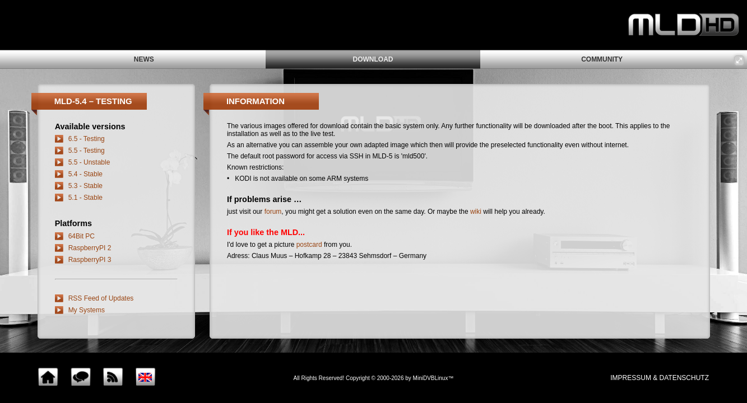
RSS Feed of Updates (101, 298)
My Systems (86, 310)
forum (273, 211)
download (372, 59)
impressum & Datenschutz (659, 378)
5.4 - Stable (85, 174)
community (602, 59)
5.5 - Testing (86, 150)
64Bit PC (81, 236)
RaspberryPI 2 (90, 248)
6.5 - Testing (86, 139)
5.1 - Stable (85, 198)
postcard (309, 245)
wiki (475, 211)
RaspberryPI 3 (90, 260)
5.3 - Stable (85, 186)
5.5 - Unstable (89, 162)
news (144, 59)
